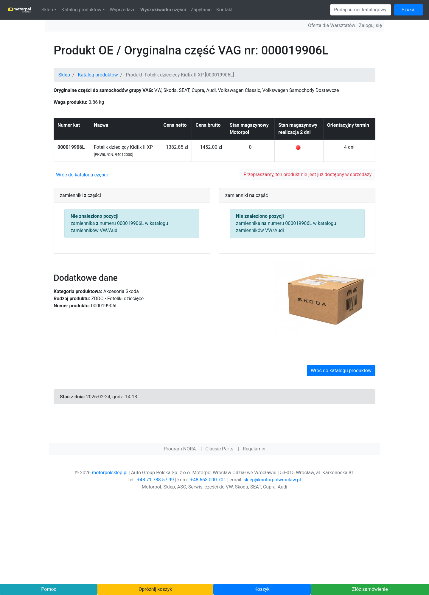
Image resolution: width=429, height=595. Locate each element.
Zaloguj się (370, 25)
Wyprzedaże (123, 9)
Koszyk (262, 589)
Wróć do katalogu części (82, 175)
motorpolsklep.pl (110, 472)
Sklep (47, 9)
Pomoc (48, 589)
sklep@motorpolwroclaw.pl (272, 480)
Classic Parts (219, 449)
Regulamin (254, 449)
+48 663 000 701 (208, 480)
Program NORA (180, 449)
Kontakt (224, 9)
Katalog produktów (81, 9)
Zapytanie (201, 9)
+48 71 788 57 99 (155, 480)
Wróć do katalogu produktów (341, 370)
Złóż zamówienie (370, 589)
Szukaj (409, 9)
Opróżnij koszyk (155, 589)
